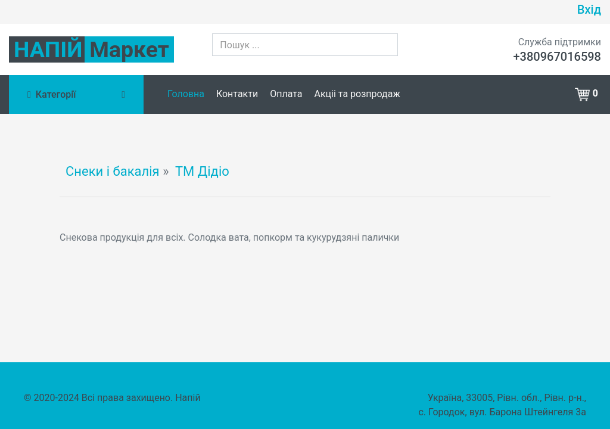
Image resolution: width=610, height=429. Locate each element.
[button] (588, 93)
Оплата (286, 94)
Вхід (589, 9)
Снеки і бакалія (113, 171)
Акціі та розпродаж (357, 94)
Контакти (237, 94)
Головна (185, 94)
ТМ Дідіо (202, 171)
